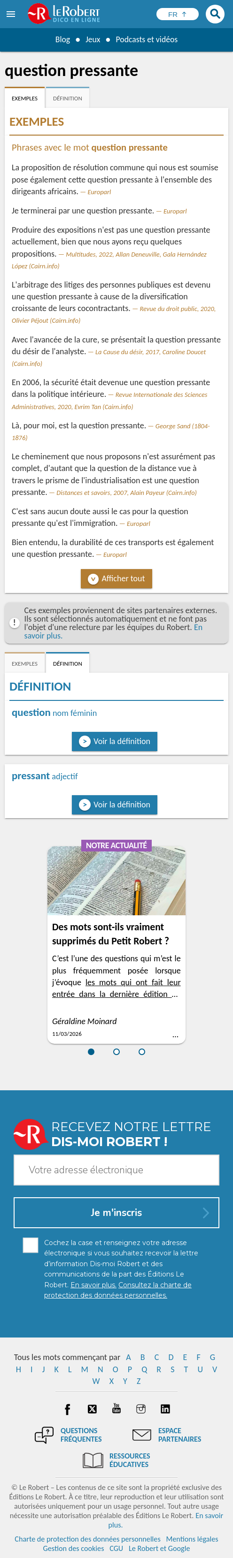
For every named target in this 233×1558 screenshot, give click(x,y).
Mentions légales (192, 1539)
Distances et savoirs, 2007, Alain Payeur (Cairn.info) (126, 492)
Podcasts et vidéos (147, 39)
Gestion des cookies (73, 1548)
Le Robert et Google (159, 1548)
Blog (62, 39)
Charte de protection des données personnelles (87, 1539)
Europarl (99, 192)
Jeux (92, 39)
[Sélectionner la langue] (177, 14)
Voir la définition (121, 741)
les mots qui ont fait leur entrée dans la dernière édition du (116, 994)
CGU (116, 1548)
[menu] (11, 14)
